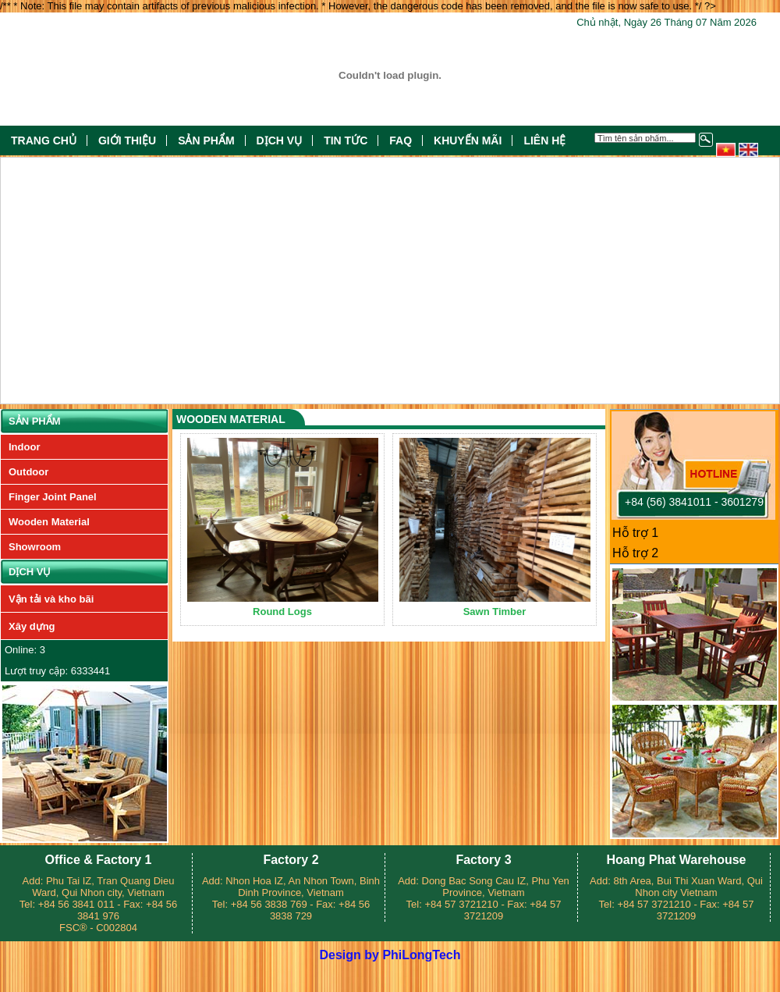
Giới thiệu (127, 140)
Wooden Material (49, 522)
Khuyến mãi (468, 140)
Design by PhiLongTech (389, 955)
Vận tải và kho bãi (51, 599)
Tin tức (345, 140)
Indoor (24, 447)
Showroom (35, 547)
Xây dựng (32, 626)
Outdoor (28, 472)
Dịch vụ (280, 140)
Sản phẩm (206, 140)
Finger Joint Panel (53, 497)
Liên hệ (544, 140)
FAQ (400, 140)
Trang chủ (43, 140)
